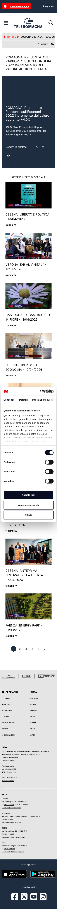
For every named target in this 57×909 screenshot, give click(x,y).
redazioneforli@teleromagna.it (13, 852)
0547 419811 (9, 805)
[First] (44, 649)
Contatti (6, 717)
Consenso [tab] (9, 399)
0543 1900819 (9, 849)
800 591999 (8, 819)
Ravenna (33, 723)
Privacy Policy (8, 723)
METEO (46, 44)
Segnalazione (8, 735)
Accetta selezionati (28, 505)
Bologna (34, 698)
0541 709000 (9, 834)
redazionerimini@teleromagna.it (13, 837)
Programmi (48, 6)
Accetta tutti (28, 495)
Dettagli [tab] (23, 399)
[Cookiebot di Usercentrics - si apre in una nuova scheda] (41, 391)
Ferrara (33, 710)
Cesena (33, 704)
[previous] (13, 649)
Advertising (7, 710)
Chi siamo (6, 698)
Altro (32, 735)
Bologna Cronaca (32, 36)
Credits (5, 729)
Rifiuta (28, 515)
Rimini (32, 729)
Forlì (32, 717)
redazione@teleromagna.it (11, 808)
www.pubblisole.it (8, 781)
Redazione (6, 704)
